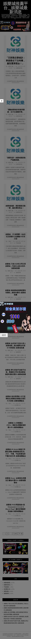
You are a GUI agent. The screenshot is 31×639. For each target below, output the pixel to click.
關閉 (4, 335)
